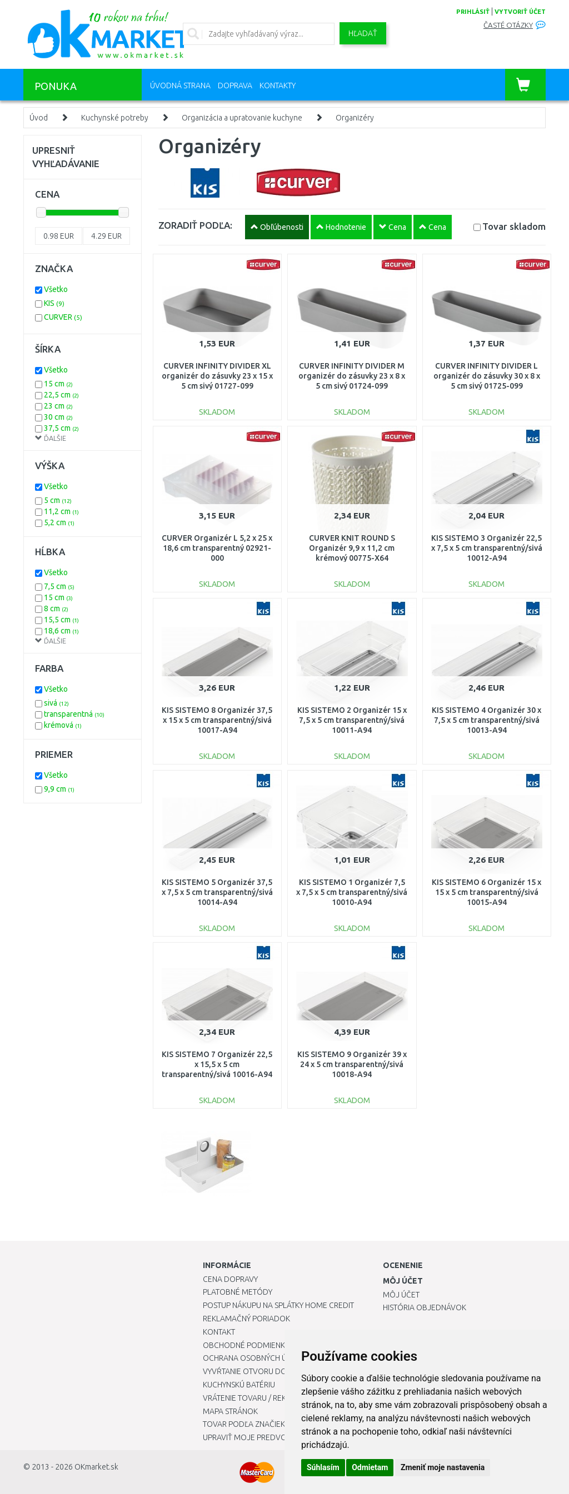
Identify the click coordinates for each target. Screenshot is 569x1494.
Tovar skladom (514, 226)
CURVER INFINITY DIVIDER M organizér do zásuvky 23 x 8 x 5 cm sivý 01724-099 (351, 375)
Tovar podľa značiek (244, 1424)
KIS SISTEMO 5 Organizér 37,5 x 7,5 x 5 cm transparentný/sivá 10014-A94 (217, 892)
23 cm (58, 405)
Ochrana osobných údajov (257, 1358)
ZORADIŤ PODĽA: (195, 225)
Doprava (235, 85)
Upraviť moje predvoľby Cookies (268, 1437)
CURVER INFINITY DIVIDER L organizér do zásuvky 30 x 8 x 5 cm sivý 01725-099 (486, 375)
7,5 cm (59, 586)
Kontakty (277, 85)
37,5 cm (61, 428)
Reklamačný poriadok (246, 1318)
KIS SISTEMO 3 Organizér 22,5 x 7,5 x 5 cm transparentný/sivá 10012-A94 (486, 548)
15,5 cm (61, 619)
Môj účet (401, 1294)
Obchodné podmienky (246, 1345)
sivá (56, 702)
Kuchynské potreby (114, 117)
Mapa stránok (230, 1411)
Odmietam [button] (370, 1467)
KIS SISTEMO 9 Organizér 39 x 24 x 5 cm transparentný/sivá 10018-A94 (352, 1064)
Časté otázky (508, 25)
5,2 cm (59, 522)
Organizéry (355, 117)
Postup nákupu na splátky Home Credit (278, 1305)
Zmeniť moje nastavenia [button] (443, 1467)
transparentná (74, 714)
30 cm (58, 417)
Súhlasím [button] (323, 1467)
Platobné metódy (237, 1291)
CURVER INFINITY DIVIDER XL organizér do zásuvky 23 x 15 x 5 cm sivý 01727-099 (217, 375)
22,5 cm (61, 394)
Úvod (38, 117)
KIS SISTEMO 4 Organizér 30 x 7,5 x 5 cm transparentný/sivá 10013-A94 (486, 720)
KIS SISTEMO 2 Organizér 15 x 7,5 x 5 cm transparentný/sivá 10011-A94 (352, 720)
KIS (54, 303)
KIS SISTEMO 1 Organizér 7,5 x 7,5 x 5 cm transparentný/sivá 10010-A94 (351, 892)
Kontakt (219, 1331)
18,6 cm (61, 630)
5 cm (58, 500)
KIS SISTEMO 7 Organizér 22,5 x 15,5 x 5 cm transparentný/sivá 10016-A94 (217, 1064)
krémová (63, 725)
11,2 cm (61, 511)
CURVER (63, 317)
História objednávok (424, 1307)
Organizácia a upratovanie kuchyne (242, 117)
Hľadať (362, 33)
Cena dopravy (230, 1279)
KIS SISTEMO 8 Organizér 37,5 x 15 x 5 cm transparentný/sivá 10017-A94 (217, 720)
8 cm (56, 608)
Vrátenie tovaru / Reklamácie (260, 1398)
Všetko (56, 289)
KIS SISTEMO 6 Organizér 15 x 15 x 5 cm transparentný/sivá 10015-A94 (486, 892)
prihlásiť (473, 11)
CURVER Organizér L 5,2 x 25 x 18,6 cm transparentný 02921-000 (217, 548)
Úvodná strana (180, 85)
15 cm (58, 383)
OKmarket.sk (96, 1466)
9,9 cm (59, 788)
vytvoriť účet (520, 11)
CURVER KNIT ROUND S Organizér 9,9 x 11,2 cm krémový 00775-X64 (352, 548)
